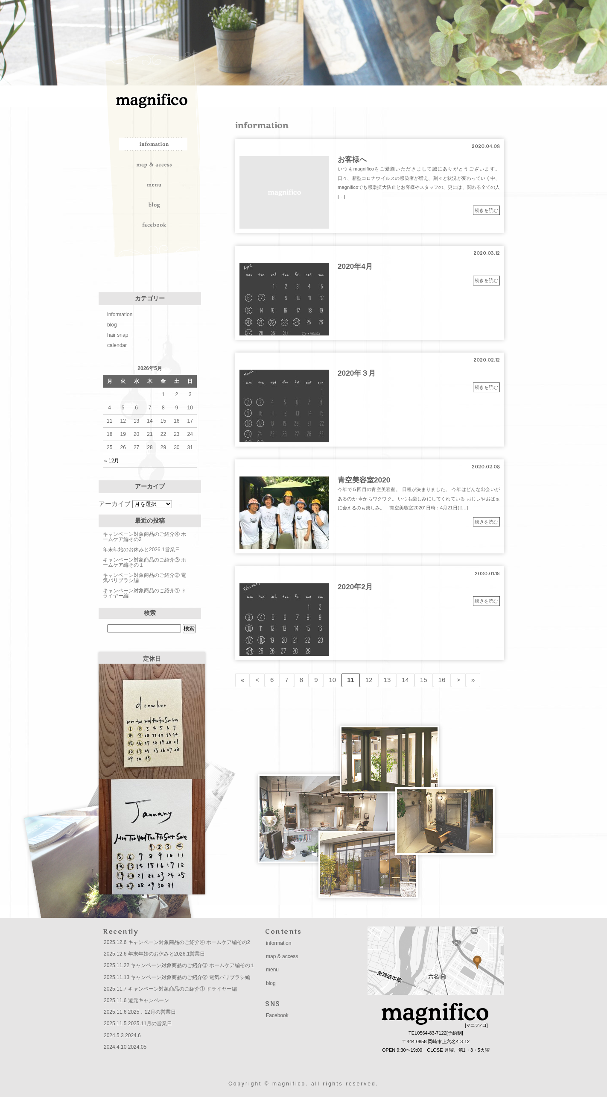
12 (369, 679)
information (154, 144)
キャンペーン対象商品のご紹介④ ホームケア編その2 (144, 536)
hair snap (117, 335)
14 (405, 679)
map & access (154, 164)
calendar (117, 345)
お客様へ (352, 159)
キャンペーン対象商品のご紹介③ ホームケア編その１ (144, 562)
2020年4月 (355, 266)
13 (387, 679)
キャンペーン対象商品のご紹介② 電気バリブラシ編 (144, 577)
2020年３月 (357, 373)
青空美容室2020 (364, 480)
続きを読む (486, 210)
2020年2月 (355, 586)
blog (154, 204)
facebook (154, 224)
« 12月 (111, 461)
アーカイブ (115, 503)
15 (423, 679)
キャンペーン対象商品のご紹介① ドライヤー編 (144, 593)
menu (154, 184)
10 (332, 679)
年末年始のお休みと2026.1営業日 (141, 550)
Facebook (277, 1015)
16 (442, 679)
